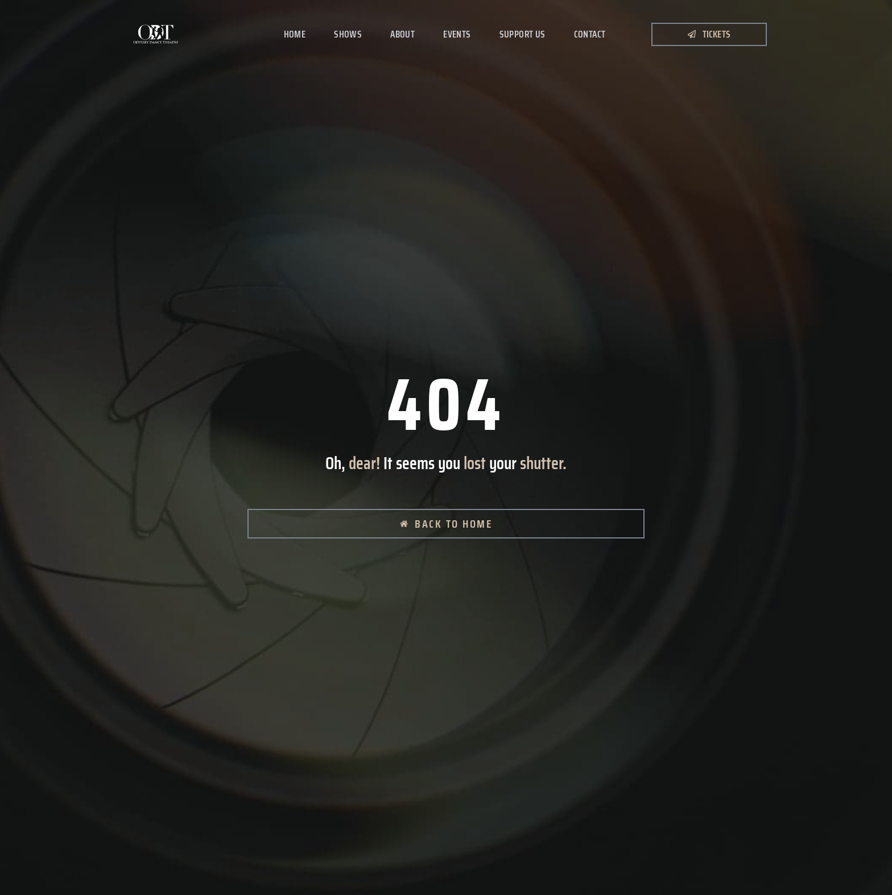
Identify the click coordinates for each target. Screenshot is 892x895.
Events (456, 34)
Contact (590, 34)
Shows (348, 34)
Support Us (522, 34)
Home (295, 34)
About (402, 34)
